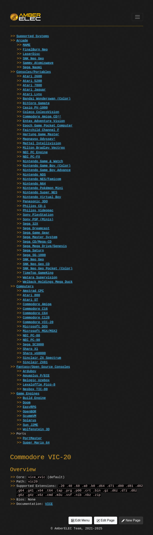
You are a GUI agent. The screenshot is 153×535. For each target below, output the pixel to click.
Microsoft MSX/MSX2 (40, 331)
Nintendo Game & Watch (43, 161)
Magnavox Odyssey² (39, 139)
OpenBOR (29, 411)
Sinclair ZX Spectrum (42, 358)
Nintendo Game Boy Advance (47, 170)
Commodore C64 (35, 313)
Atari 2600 (32, 76)
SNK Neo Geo (33, 58)
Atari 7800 (32, 85)
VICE (49, 506)
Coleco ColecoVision (41, 112)
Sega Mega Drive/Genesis (45, 246)
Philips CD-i (34, 206)
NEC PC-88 (31, 335)
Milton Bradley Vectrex (44, 148)
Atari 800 (31, 295)
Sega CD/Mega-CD (37, 242)
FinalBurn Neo (35, 49)
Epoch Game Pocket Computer (48, 126)
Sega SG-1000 (34, 255)
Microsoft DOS (35, 326)
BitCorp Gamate (36, 103)
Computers (24, 286)
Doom (26, 403)
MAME (26, 45)
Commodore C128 (36, 317)
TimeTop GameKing (38, 273)
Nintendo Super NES (40, 192)
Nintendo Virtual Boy (42, 197)
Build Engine (34, 398)
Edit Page (106, 522)
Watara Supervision (40, 277)
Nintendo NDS (34, 175)
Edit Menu (80, 522)
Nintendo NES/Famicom (42, 179)
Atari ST (30, 300)
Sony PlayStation (38, 215)
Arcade (22, 41)
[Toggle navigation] (137, 17)
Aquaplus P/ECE (36, 376)
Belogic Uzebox (36, 380)
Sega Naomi (32, 67)
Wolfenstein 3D (36, 429)
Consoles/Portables (33, 72)
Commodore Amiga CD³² (42, 117)
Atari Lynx (32, 94)
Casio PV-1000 (35, 108)
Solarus (29, 420)
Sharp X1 (30, 349)
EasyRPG (29, 407)
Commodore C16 (35, 309)
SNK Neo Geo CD (36, 264)
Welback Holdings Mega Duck (48, 282)
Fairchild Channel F (41, 130)
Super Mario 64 (36, 443)
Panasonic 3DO (35, 201)
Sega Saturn (33, 250)
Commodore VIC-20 (38, 322)
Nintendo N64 (34, 184)
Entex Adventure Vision (44, 121)
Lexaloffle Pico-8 (39, 385)
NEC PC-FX (31, 157)
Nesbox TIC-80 (35, 389)
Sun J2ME (30, 425)
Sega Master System (40, 237)
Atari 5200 (32, 81)
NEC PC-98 (31, 340)
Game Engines (27, 394)
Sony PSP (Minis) (38, 219)
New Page (131, 522)
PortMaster (32, 438)
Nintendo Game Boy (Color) (47, 166)
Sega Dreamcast (36, 228)
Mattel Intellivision (42, 143)
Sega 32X (30, 224)
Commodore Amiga (37, 304)
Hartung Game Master (41, 134)
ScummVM (29, 416)
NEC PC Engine (35, 152)
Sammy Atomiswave (38, 63)
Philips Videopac (38, 210)
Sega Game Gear (36, 233)
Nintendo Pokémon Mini (43, 188)
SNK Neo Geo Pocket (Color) (48, 268)
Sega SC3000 (33, 344)
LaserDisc (31, 54)
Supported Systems (32, 36)
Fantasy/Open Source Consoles (43, 367)
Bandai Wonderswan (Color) (47, 99)
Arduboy (29, 371)
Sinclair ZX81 (35, 362)
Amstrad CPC (33, 291)
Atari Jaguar (34, 90)
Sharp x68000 (34, 353)
